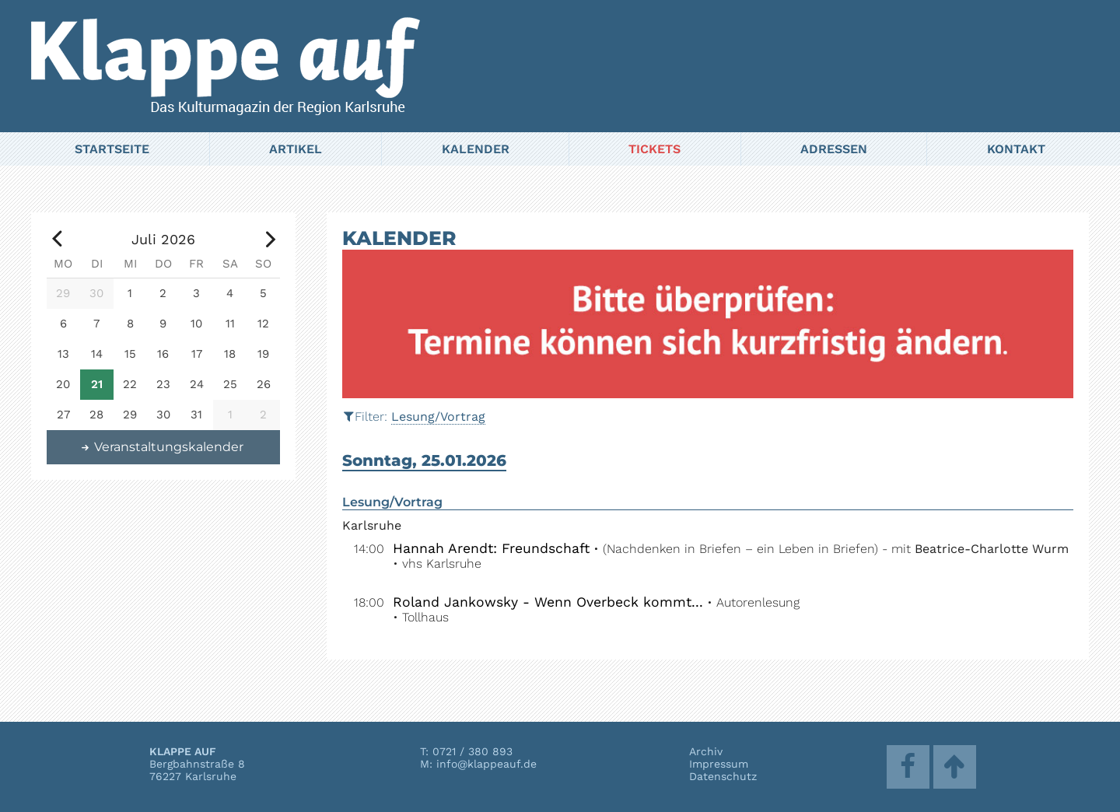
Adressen (833, 149)
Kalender (475, 149)
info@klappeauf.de (486, 764)
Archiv (706, 751)
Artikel (295, 149)
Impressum (718, 764)
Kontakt (1016, 149)
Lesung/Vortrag (438, 416)
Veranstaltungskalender (161, 446)
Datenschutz (723, 776)
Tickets (654, 149)
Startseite (112, 149)
